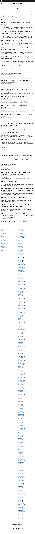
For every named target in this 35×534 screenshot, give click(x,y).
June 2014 (20, 418)
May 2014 (19, 419)
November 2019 (21, 326)
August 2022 (20, 289)
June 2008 (20, 515)
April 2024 (20, 261)
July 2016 (19, 383)
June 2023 (20, 275)
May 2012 (19, 453)
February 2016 (20, 390)
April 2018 (20, 353)
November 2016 (21, 377)
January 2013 (20, 442)
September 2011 (21, 464)
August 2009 (20, 496)
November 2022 (21, 285)
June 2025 (20, 243)
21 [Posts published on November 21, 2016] (3, 14)
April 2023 (20, 278)
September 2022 (21, 288)
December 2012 (20, 443)
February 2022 (20, 298)
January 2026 (20, 233)
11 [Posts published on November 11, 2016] (22, 11)
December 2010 (20, 477)
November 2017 (21, 360)
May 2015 (19, 402)
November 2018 (21, 343)
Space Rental (3, 244)
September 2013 (21, 431)
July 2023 (19, 274)
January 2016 (20, 391)
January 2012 (20, 459)
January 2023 (20, 282)
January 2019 (20, 340)
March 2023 (20, 280)
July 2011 (19, 467)
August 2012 (20, 449)
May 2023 (19, 277)
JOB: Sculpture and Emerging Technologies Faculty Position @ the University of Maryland (15, 173)
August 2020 (20, 313)
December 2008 (20, 507)
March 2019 (20, 337)
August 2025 (20, 240)
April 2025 (20, 246)
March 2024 (20, 263)
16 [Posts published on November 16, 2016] (12, 13)
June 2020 (20, 316)
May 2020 (19, 318)
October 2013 (20, 429)
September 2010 (21, 481)
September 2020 (21, 312)
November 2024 (21, 253)
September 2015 (21, 397)
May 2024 (19, 260)
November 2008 (21, 508)
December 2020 (20, 308)
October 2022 (20, 287)
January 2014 (20, 425)
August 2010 (20, 483)
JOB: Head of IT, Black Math (9, 181)
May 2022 (19, 294)
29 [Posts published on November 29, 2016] (8, 16)
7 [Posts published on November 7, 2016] (3, 11)
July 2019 (19, 332)
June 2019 (20, 333)
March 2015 (20, 405)
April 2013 (20, 438)
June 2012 (20, 452)
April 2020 (20, 319)
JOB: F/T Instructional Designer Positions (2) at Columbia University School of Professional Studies (17, 205)
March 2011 (20, 473)
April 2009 (20, 501)
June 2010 (20, 486)
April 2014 (20, 421)
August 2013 (20, 432)
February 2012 (20, 457)
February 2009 (20, 504)
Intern (2, 233)
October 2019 (20, 328)
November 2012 (21, 445)
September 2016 (21, 380)
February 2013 (20, 440)
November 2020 (21, 309)
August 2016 (20, 381)
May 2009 (19, 500)
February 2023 (20, 281)
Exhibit (2, 230)
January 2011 (20, 476)
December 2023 (20, 267)
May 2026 (19, 227)
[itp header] (17, 1)
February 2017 (20, 373)
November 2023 (21, 268)
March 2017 (20, 371)
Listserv (2, 236)
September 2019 (21, 329)
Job (1, 234)
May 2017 (19, 368)
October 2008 (20, 510)
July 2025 (19, 241)
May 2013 (19, 436)
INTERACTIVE (31, 1)
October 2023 (20, 270)
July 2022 (19, 291)
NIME (2, 237)
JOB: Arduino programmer (8, 164)
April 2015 (20, 404)
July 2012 (19, 450)
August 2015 (20, 398)
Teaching (2, 246)
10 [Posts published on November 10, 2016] (17, 11)
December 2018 (20, 342)
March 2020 (20, 320)
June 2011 (20, 469)
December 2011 (20, 460)
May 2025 (19, 244)
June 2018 (20, 350)
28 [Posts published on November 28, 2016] (3, 16)
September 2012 (21, 448)
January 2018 (20, 357)
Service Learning (4, 243)
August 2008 (20, 512)
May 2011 (19, 470)
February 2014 (20, 424)
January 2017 (20, 374)
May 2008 (19, 517)
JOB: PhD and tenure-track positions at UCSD (14, 89)
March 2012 (20, 456)
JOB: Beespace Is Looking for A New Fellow (13, 197)
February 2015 (20, 407)
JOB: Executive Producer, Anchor (10, 148)
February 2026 (20, 232)
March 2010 (20, 487)
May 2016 (19, 385)
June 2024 (20, 258)
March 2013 (20, 439)
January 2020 (20, 323)
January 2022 (20, 299)
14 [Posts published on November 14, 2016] (3, 13)
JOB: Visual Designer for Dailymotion (11, 73)
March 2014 (20, 422)
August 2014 (20, 415)
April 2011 (20, 472)
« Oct (16, 17)
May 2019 (19, 335)
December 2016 (20, 376)
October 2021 (20, 304)
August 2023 (20, 272)
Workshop (2, 250)
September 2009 (21, 494)
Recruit (2, 240)
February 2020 (20, 322)
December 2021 (20, 301)
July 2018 (19, 349)
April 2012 (20, 455)
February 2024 (20, 264)
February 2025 (20, 248)
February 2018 (20, 356)
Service (2, 241)
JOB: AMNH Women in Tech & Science (12, 41)
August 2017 (20, 364)
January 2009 (20, 505)
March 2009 (20, 503)
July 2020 (19, 315)
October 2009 (20, 493)
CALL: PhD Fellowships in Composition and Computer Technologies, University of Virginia (16, 32)
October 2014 (20, 412)
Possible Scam (3, 239)
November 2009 (21, 491)
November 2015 (21, 394)
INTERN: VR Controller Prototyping (11, 132)
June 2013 (20, 435)
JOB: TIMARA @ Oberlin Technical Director (13, 139)
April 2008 (20, 518)
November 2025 (21, 236)
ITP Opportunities (17, 3)
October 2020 (20, 311)
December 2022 (20, 284)
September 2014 (21, 414)
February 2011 (20, 474)
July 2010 (19, 484)
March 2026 (20, 230)
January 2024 (20, 265)
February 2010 (20, 488)
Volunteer (2, 248)
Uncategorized (3, 247)
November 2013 (21, 428)
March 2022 (20, 296)
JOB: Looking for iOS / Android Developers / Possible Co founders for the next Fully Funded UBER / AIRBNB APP (17, 189)
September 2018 (21, 346)
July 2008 (19, 514)
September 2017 (21, 363)
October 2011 (20, 463)
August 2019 (20, 330)
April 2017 (20, 370)
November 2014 (21, 411)
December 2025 (20, 234)
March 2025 (20, 247)
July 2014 (19, 416)
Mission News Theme (14, 532)
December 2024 (20, 251)
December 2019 (20, 325)
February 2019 (20, 339)
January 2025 (20, 250)
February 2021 (20, 305)
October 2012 (20, 446)
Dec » (19, 17)
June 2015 (20, 401)
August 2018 (20, 347)
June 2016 (20, 384)
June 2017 (20, 367)
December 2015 (20, 392)
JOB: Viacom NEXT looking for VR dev (12, 66)
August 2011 (20, 466)
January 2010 (20, 490)
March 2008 (20, 520)
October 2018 (20, 344)
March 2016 (20, 388)
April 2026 (20, 229)
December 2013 (20, 426)
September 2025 (21, 239)
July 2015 (19, 400)
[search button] (2, 3)
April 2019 (20, 336)
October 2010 (20, 480)
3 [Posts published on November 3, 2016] (17, 9)
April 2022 (20, 295)
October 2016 (20, 378)
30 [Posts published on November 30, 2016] (12, 16)
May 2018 (19, 352)
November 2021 (21, 302)
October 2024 (20, 254)
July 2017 (19, 366)
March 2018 (20, 354)
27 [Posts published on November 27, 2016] (31, 14)
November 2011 (21, 462)
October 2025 (20, 237)
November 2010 (21, 479)
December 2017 (20, 359)
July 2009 (19, 497)
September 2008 (21, 511)
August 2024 (20, 257)
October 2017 (20, 361)
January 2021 (20, 306)
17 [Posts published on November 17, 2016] (17, 13)
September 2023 (21, 271)
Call (1, 227)
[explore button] (28, 1)
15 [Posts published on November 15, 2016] (8, 13)
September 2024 (21, 256)
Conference (3, 229)
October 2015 (20, 395)
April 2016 (20, 387)
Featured (2, 232)
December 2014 (20, 409)
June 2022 (20, 292)
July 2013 (19, 433)
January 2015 (20, 408)
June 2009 (20, 498)
